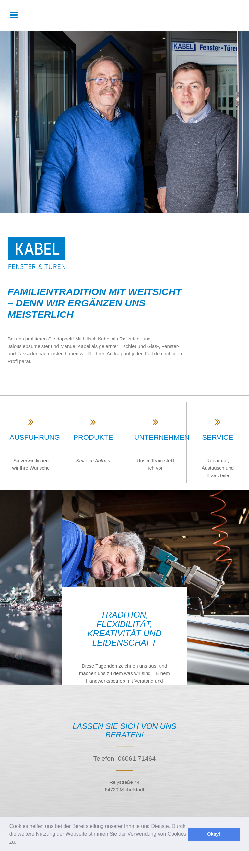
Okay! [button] (213, 834)
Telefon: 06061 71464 (124, 758)
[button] (19, 843)
